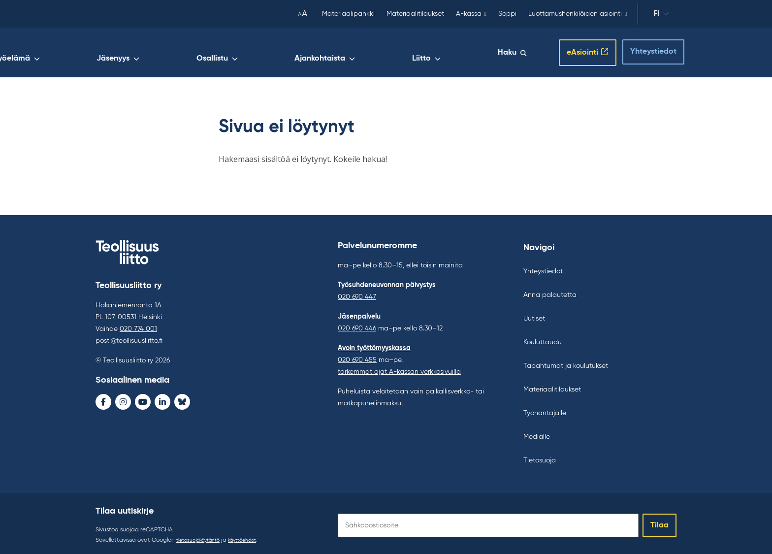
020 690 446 (357, 324)
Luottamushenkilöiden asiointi (575, 13)
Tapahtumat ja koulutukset (565, 361)
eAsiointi (572, 51)
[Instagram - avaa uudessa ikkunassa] (123, 400)
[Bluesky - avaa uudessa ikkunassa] (182, 400)
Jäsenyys (301, 53)
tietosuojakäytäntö (202, 536)
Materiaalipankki (348, 13)
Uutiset (534, 314)
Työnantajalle (544, 409)
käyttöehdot (254, 536)
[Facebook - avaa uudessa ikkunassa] (103, 400)
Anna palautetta (550, 291)
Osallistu (355, 53)
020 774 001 (138, 327)
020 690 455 (357, 356)
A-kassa (469, 13)
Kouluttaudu (542, 338)
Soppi (507, 13)
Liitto (474, 53)
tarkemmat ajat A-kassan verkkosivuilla (399, 367)
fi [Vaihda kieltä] (661, 15)
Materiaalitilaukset (415, 13)
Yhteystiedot (644, 50)
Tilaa (659, 521)
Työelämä (245, 53)
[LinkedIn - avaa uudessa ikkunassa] (162, 400)
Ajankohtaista (418, 53)
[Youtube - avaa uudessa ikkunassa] (143, 400)
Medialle (536, 432)
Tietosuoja (539, 456)
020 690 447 (357, 293)
